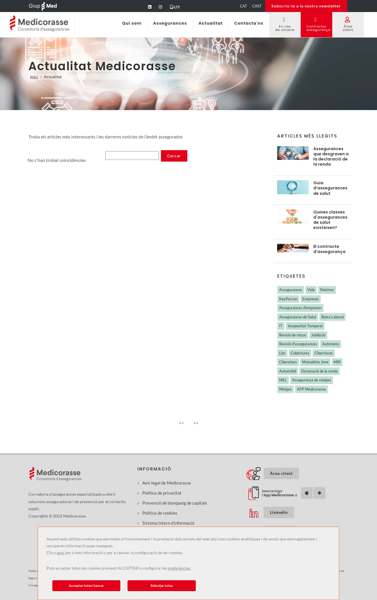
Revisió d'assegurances (298, 344)
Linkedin (279, 512)
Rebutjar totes (162, 585)
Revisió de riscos (292, 335)
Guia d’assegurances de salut (330, 188)
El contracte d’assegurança (329, 249)
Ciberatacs (288, 362)
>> (195, 423)
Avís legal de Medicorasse (166, 482)
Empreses (310, 299)
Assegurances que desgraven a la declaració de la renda (331, 156)
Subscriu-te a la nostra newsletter (306, 5)
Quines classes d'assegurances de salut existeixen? (330, 220)
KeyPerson (288, 299)
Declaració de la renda (319, 371)
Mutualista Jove (315, 362)
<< (181, 423)
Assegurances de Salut (297, 317)
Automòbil (287, 371)
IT (281, 325)
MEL (283, 380)
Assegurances (290, 289)
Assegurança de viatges (311, 380)
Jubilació (318, 335)
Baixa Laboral (332, 317)
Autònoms (330, 344)
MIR (337, 362)
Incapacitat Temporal (305, 325)
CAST (257, 6)
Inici (34, 76)
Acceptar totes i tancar (86, 585)
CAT (243, 6)
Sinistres (327, 289)
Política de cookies (159, 512)
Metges (285, 389)
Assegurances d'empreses (300, 307)
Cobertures (300, 353)
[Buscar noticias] (132, 155)
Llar (282, 353)
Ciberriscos (323, 353)
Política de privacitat (162, 492)
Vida (311, 289)
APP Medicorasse (311, 389)
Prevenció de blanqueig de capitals (174, 502)
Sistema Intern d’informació (168, 523)
